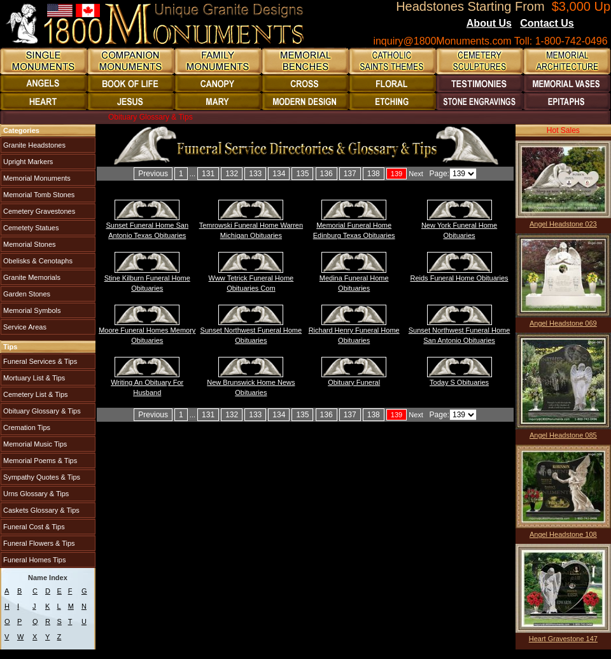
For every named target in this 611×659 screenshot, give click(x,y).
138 (373, 173)
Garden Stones (25, 294)
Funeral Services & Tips (39, 361)
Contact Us (546, 23)
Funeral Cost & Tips (33, 527)
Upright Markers (27, 161)
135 (302, 173)
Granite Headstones (33, 145)
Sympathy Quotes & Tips (40, 477)
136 (326, 173)
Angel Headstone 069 (563, 323)
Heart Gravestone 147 (563, 638)
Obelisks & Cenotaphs (37, 261)
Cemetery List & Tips (34, 394)
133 (255, 173)
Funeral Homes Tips (33, 560)
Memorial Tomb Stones (37, 194)
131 (208, 173)
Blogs (591, 24)
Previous (153, 173)
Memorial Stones (28, 244)
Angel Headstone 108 (563, 534)
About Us (489, 23)
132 (231, 173)
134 (278, 173)
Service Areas (23, 327)
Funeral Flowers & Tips (38, 543)
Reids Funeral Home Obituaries (459, 278)
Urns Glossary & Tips (35, 493)
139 (396, 173)
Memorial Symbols (31, 310)
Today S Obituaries (459, 382)
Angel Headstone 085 (563, 435)
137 (350, 173)
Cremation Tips (25, 427)
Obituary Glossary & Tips (41, 411)
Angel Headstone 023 (563, 224)
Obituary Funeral (354, 382)
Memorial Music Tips (34, 444)
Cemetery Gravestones (38, 211)
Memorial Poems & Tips (39, 460)
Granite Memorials (30, 277)
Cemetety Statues (30, 228)
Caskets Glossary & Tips (40, 510)
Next (416, 173)
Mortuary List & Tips (33, 378)
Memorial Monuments (36, 178)
